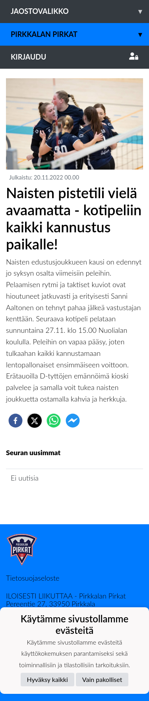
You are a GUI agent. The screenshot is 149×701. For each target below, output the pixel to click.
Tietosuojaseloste (32, 578)
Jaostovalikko (80, 11)
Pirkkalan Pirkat (80, 34)
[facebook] (15, 420)
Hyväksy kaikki (47, 679)
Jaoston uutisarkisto (42, 500)
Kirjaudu (74, 56)
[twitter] (34, 420)
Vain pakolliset (102, 679)
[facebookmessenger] (73, 420)
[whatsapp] (53, 420)
